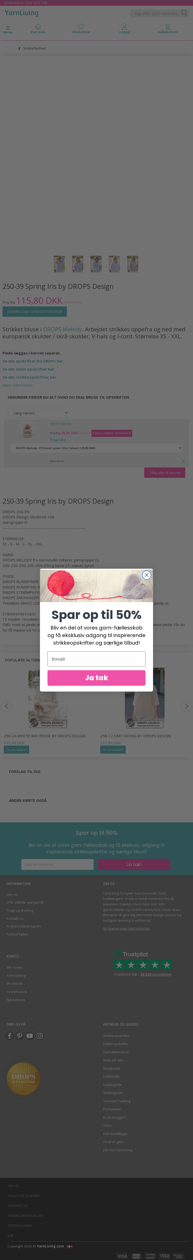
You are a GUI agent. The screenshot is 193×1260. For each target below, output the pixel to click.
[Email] (96, 667)
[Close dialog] (146, 583)
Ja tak (96, 686)
